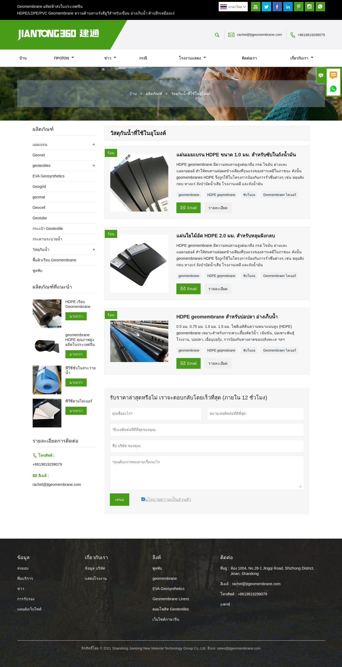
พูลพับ (37, 270)
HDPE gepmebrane (221, 195)
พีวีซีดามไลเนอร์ (78, 401)
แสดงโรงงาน (96, 578)
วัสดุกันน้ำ (41, 249)
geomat (39, 197)
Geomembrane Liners (170, 599)
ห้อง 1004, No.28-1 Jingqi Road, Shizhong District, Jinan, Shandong (272, 571)
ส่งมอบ (23, 568)
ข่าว (110, 58)
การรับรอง (25, 599)
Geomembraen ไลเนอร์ (279, 195)
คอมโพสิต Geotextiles (170, 609)
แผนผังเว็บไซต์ (29, 609)
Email (188, 207)
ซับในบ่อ (249, 195)
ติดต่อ (226, 557)
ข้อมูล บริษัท (95, 568)
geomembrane (189, 195)
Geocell (39, 207)
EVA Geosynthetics (49, 176)
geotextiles (42, 165)
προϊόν (64, 58)
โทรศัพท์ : (228, 594)
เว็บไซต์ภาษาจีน (165, 619)
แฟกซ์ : (226, 604)
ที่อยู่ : (224, 568)
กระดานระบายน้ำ (47, 239)
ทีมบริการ (25, 578)
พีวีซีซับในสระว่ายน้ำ (80, 370)
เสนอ (119, 499)
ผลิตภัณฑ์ (154, 94)
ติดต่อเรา (249, 58)
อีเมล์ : (225, 584)
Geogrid (39, 186)
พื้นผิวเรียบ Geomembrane (54, 260)
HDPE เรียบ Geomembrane (77, 304)
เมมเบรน (40, 144)
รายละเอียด (218, 208)
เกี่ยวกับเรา (301, 58)
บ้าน (23, 58)
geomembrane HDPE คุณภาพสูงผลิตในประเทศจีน (80, 340)
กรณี (143, 58)
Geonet (39, 155)
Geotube (40, 218)
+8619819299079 (311, 35)
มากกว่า (76, 316)
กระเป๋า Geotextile (48, 228)
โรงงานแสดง (192, 58)
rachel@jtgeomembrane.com (259, 35)
